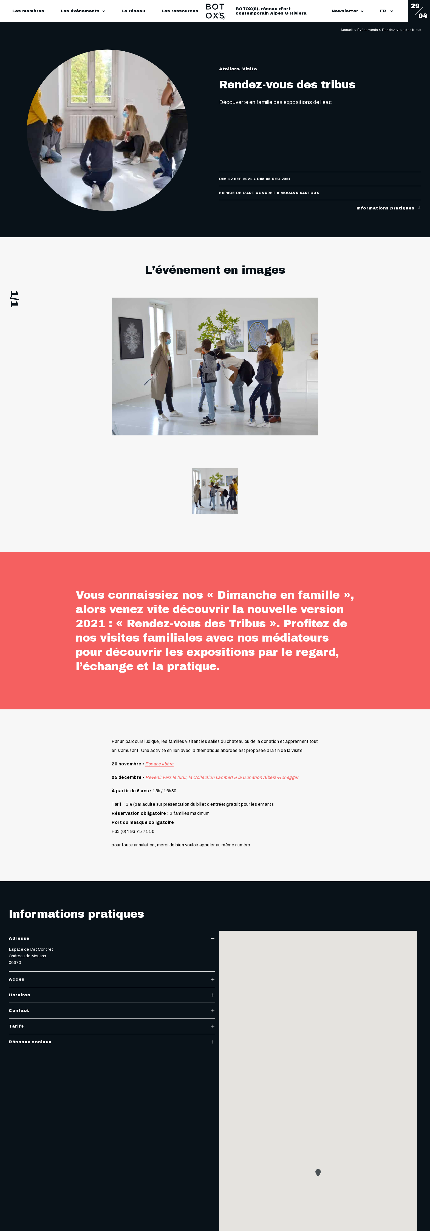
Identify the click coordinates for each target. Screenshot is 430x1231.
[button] (318, 1173)
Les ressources (180, 11)
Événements (367, 30)
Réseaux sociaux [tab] (112, 1042)
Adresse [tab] (112, 938)
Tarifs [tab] (112, 1026)
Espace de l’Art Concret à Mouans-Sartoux (269, 193)
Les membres (28, 11)
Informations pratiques (389, 208)
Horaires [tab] (112, 995)
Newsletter (348, 11)
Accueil (347, 30)
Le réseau (133, 11)
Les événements (80, 11)
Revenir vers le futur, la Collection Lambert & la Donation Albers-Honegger (221, 777)
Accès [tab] (112, 979)
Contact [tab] (112, 1010)
